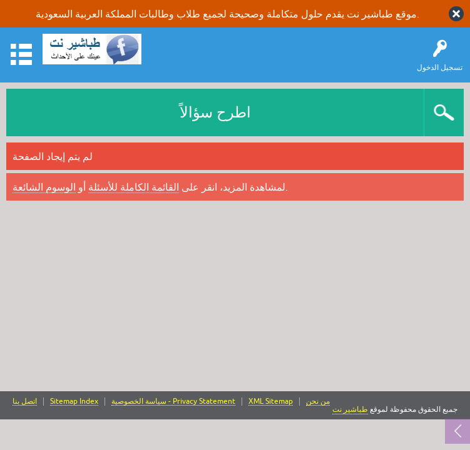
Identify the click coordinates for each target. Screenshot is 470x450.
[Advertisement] (235, 297)
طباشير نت (350, 409)
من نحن (318, 402)
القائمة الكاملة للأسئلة (133, 186)
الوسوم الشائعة (44, 186)
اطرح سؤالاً (215, 112)
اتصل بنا (25, 402)
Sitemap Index (74, 402)
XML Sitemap (270, 402)
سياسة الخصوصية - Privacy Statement (173, 402)
